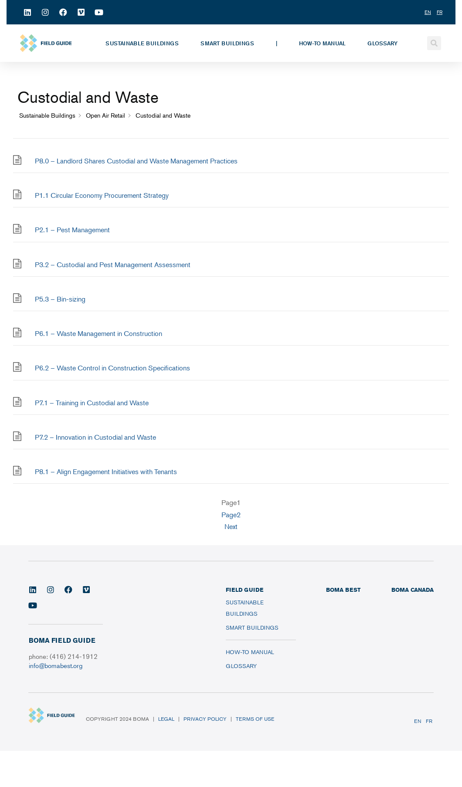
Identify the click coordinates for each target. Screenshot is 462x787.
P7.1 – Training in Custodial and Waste (92, 402)
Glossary (382, 43)
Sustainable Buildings (142, 43)
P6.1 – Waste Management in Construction (98, 333)
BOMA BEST (343, 589)
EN (417, 721)
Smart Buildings (227, 43)
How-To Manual (322, 43)
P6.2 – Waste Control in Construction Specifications (112, 367)
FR (429, 721)
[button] (434, 43)
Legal (166, 719)
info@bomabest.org (55, 665)
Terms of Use (255, 719)
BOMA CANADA (412, 589)
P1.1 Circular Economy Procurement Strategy (102, 195)
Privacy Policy (205, 719)
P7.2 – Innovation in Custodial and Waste (95, 437)
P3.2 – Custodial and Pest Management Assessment (112, 264)
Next (231, 526)
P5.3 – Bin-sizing (60, 299)
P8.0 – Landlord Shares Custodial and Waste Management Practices (136, 160)
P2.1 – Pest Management (72, 229)
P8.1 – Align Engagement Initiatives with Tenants (106, 471)
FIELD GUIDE (244, 589)
